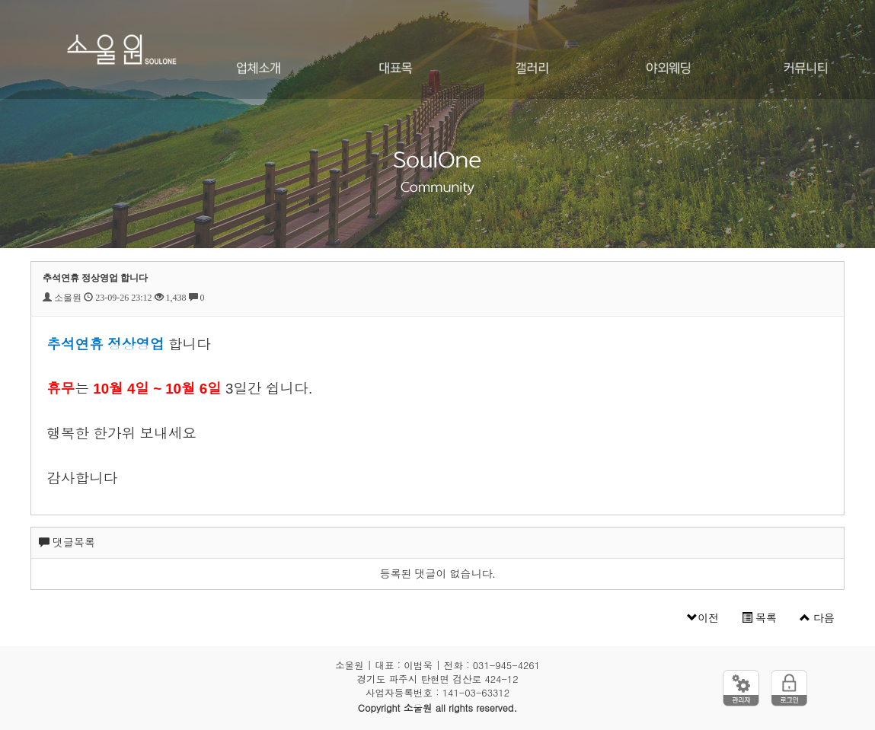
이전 (703, 618)
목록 (759, 618)
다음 (817, 618)
